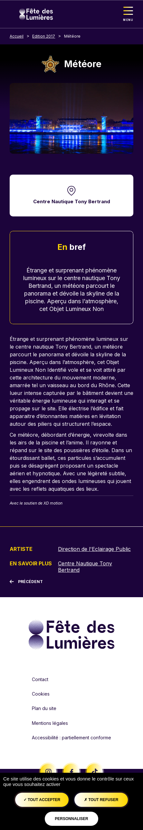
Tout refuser (101, 800)
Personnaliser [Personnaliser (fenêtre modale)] (71, 818)
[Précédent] (26, 581)
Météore (72, 36)
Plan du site (44, 708)
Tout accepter (42, 800)
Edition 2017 (43, 36)
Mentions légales (50, 723)
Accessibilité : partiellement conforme (71, 737)
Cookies (41, 694)
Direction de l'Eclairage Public (94, 549)
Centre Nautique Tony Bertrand (71, 201)
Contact (40, 679)
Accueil (17, 36)
